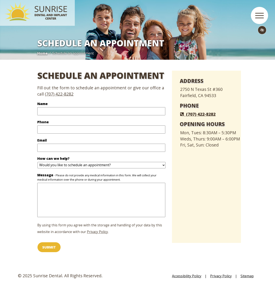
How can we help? (60, 158)
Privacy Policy (97, 232)
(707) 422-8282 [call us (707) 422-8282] (59, 94)
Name (49, 104)
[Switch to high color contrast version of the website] (262, 30)
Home (42, 53)
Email (49, 140)
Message (96, 177)
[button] (259, 15)
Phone (50, 122)
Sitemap (247, 276)
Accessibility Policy (186, 276)
